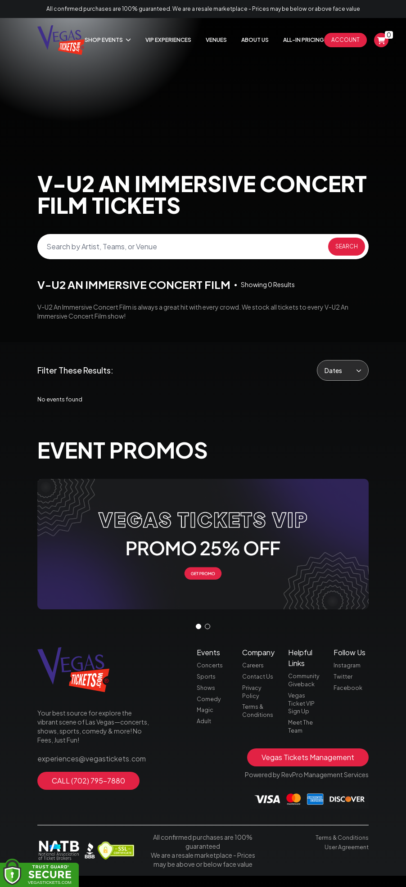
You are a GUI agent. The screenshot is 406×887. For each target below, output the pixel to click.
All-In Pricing (303, 39)
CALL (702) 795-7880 (88, 782)
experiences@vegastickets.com (85, 761)
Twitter (344, 681)
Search (346, 246)
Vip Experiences (168, 39)
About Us (255, 39)
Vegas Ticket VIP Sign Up (302, 710)
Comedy (210, 706)
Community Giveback (305, 684)
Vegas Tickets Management (308, 768)
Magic (205, 719)
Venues (216, 39)
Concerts (211, 669)
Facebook (349, 694)
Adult (204, 732)
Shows (207, 694)
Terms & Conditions (259, 720)
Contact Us (259, 681)
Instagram (349, 669)
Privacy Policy (253, 698)
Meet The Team (301, 736)
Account (345, 39)
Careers (254, 669)
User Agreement (345, 857)
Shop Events (108, 39)
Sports (207, 681)
